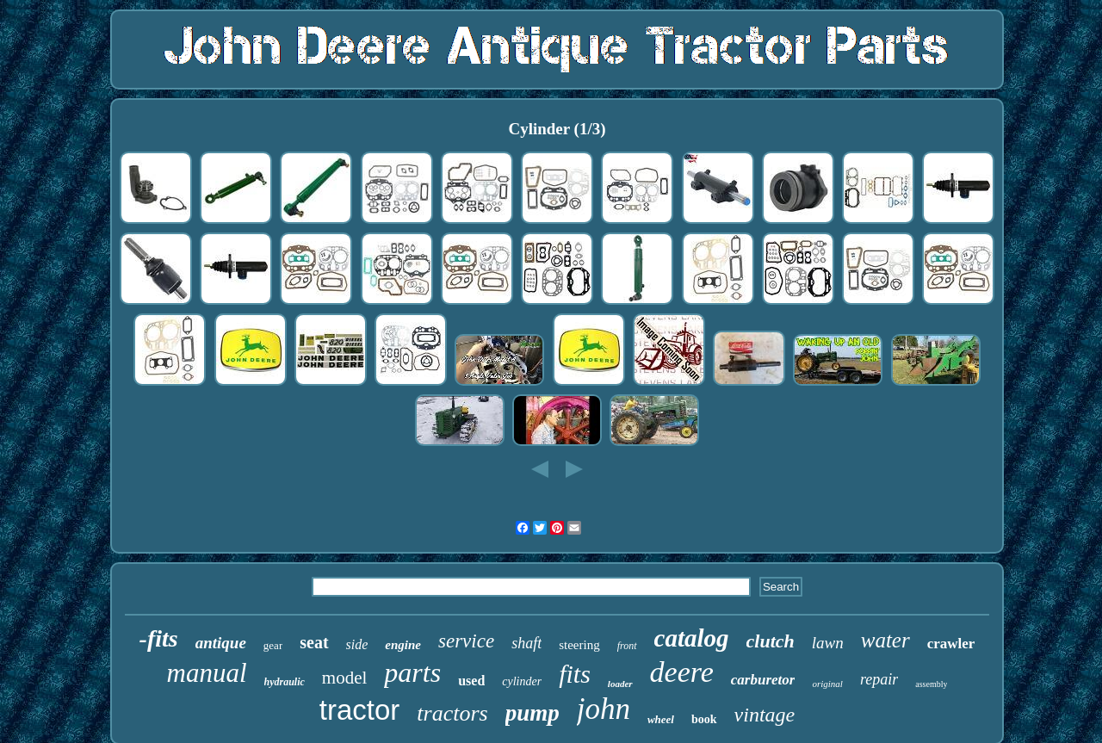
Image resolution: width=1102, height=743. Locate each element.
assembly (931, 684)
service (466, 641)
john (603, 709)
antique (220, 643)
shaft (526, 643)
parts (412, 672)
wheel (660, 719)
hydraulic (284, 682)
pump (532, 713)
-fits (158, 638)
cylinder (522, 681)
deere (682, 672)
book (704, 719)
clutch (770, 641)
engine (403, 645)
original (827, 683)
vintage (765, 714)
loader (620, 683)
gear (272, 645)
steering (579, 645)
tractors (452, 713)
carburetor (763, 680)
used (471, 680)
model (345, 677)
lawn (828, 643)
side (357, 644)
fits (575, 673)
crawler (951, 643)
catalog (691, 638)
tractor (359, 710)
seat (314, 642)
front (627, 646)
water (885, 640)
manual (207, 673)
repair (879, 679)
